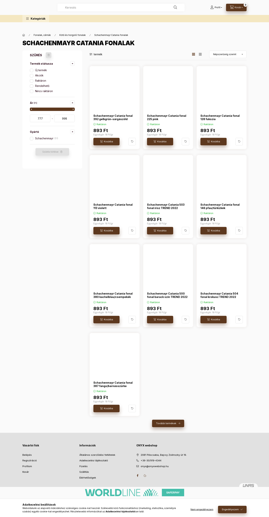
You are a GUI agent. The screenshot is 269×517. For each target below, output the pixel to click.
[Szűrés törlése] (48, 55)
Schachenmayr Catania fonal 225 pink (166, 117)
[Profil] (216, 11)
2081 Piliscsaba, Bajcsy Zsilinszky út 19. (164, 454)
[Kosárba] (106, 141)
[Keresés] (192, 11)
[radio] (200, 54)
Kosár (25, 471)
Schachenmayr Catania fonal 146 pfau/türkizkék (220, 206)
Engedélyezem (230, 509)
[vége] (64, 118)
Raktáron (40, 80)
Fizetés (83, 466)
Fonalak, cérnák (42, 35)
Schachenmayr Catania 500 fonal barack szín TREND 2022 (167, 295)
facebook (137, 475)
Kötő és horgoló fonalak (72, 35)
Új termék (41, 70)
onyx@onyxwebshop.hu (155, 466)
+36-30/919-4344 (151, 460)
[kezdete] (40, 118)
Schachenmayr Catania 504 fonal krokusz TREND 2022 (219, 295)
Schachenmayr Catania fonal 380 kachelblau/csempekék (113, 295)
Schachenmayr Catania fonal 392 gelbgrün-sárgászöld (113, 117)
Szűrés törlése (50, 151)
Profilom (27, 466)
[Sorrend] (228, 54)
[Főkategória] (23, 35)
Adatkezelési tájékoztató (93, 460)
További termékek (166, 423)
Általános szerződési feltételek (97, 454)
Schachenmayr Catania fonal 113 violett (113, 206)
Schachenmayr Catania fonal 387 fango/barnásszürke (113, 384)
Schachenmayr (46, 138)
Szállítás (84, 471)
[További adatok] (132, 141)
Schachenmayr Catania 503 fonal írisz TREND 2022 (166, 206)
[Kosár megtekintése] (236, 11)
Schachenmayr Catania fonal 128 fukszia (220, 117)
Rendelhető (42, 85)
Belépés (27, 454)
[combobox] (138, 11)
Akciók (39, 75)
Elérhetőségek (87, 477)
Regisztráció (29, 460)
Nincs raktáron (44, 91)
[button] (35, 26)
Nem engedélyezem (202, 509)
